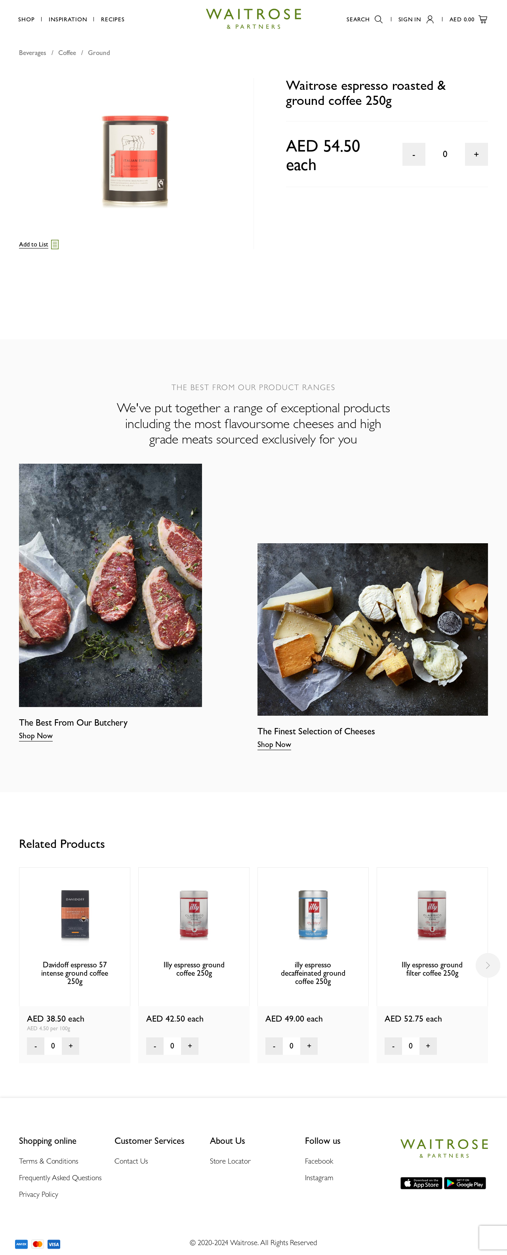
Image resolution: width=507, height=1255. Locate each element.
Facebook (319, 1160)
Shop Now (36, 735)
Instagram (319, 1177)
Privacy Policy (38, 1194)
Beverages (32, 53)
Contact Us (131, 1160)
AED (468, 19)
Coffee (67, 53)
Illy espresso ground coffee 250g (194, 969)
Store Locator (230, 1160)
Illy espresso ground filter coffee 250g (432, 969)
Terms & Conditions (48, 1160)
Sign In (416, 19)
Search (364, 19)
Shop (26, 19)
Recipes (112, 19)
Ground (99, 53)
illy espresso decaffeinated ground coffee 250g (313, 973)
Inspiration (68, 19)
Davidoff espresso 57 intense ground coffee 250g (74, 973)
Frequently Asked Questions (60, 1177)
